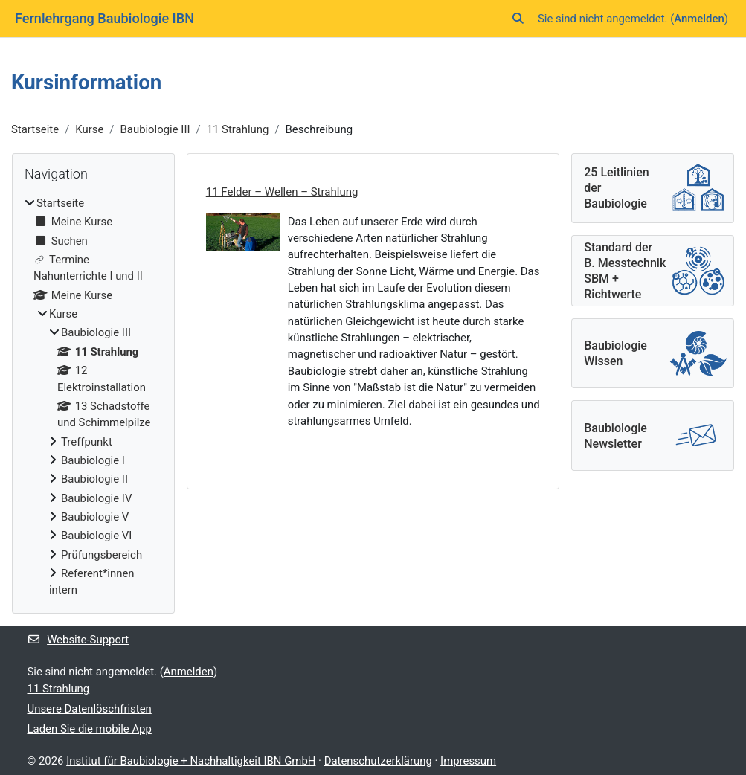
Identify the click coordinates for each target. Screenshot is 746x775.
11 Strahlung (238, 129)
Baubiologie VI (96, 535)
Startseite (35, 129)
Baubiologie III (155, 129)
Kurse (89, 129)
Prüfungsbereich (101, 555)
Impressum (468, 761)
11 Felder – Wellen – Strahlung (282, 192)
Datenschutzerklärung (378, 761)
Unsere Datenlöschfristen (90, 708)
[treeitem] (93, 397)
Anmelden (699, 18)
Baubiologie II (94, 479)
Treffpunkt (86, 441)
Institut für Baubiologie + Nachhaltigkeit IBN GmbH (190, 761)
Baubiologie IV (96, 498)
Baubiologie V (95, 517)
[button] (518, 18)
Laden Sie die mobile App (90, 729)
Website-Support (78, 639)
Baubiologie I (93, 460)
